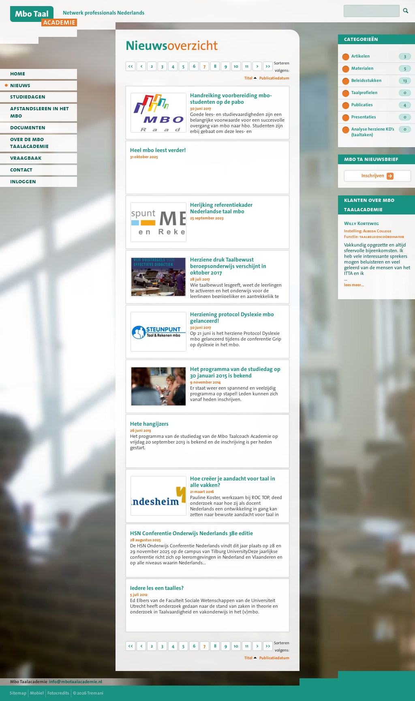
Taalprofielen (381, 93)
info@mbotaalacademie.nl (75, 682)
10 (236, 66)
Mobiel (37, 693)
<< (130, 66)
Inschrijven (378, 176)
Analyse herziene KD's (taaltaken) (381, 132)
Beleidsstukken (381, 80)
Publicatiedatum (274, 78)
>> (267, 66)
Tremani (95, 693)
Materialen (381, 68)
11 (246, 66)
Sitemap (18, 693)
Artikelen (381, 56)
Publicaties (381, 105)
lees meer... (354, 285)
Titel (248, 78)
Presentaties (381, 117)
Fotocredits (58, 693)
